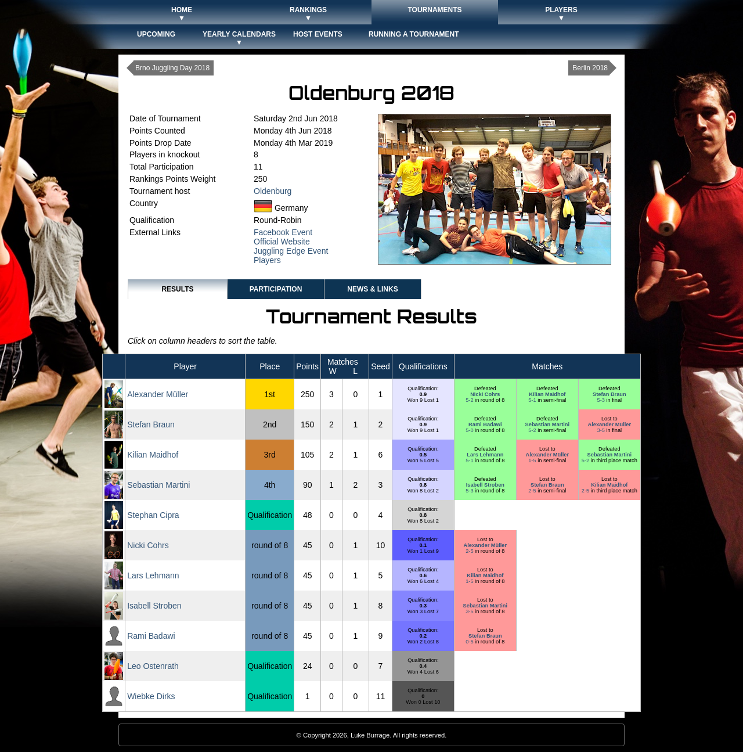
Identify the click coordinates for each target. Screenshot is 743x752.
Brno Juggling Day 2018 (172, 68)
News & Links (372, 289)
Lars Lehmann (485, 455)
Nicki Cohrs (485, 394)
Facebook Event (283, 232)
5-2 (470, 400)
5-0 (470, 430)
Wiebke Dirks (151, 696)
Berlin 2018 (590, 68)
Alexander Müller (157, 394)
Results (177, 289)
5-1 (533, 400)
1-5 (533, 460)
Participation (276, 289)
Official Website (282, 241)
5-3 (602, 400)
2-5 (533, 491)
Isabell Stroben (485, 485)
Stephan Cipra (153, 515)
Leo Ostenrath (153, 666)
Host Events (317, 34)
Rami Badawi (485, 424)
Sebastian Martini (547, 424)
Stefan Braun (609, 394)
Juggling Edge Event (291, 251)
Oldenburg (272, 191)
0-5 (470, 642)
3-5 (602, 430)
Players (267, 260)
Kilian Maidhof (547, 394)
